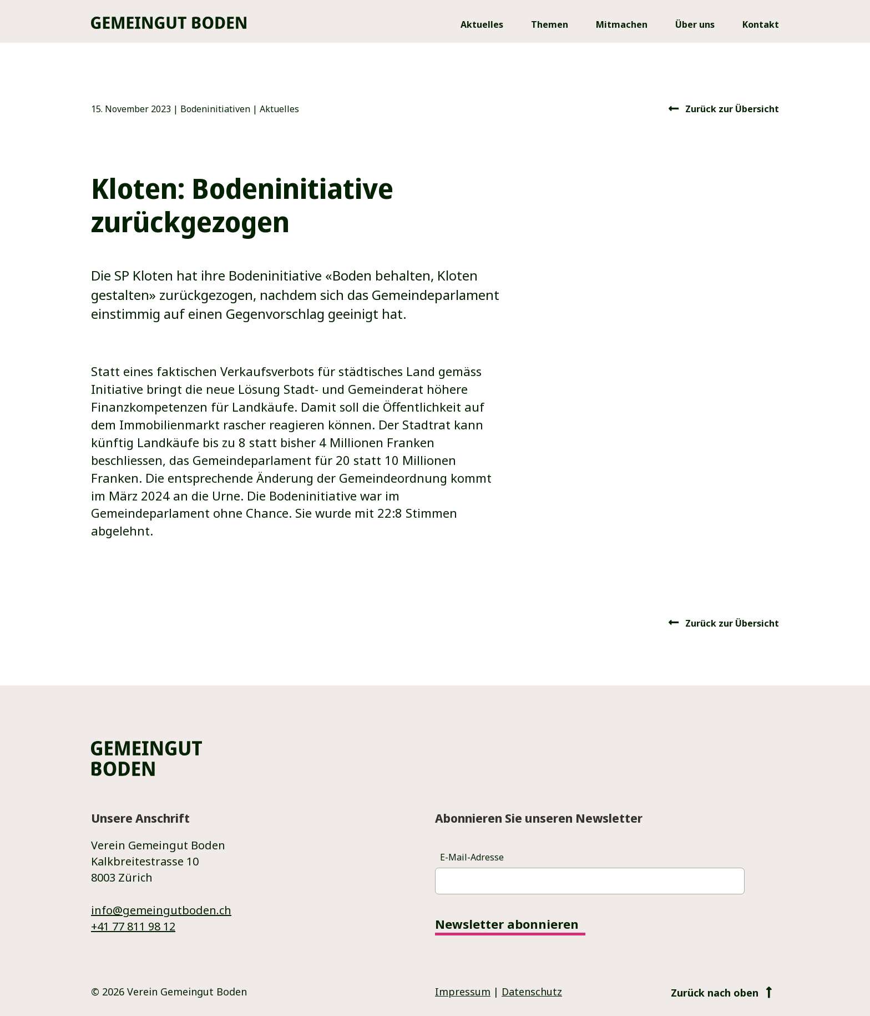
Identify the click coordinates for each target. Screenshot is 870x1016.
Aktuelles (279, 109)
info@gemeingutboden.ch (161, 910)
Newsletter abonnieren (507, 925)
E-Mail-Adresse (472, 857)
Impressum (462, 991)
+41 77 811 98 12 (133, 926)
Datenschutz (532, 991)
